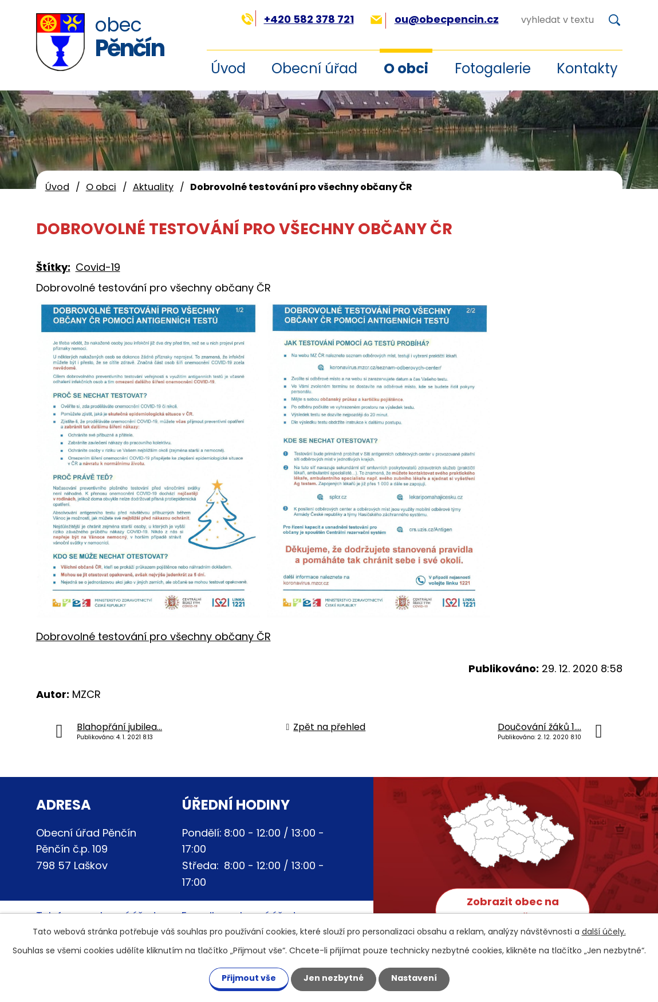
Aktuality (153, 187)
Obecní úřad (314, 68)
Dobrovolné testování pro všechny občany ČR (153, 636)
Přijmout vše (249, 978)
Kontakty (587, 68)
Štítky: (53, 267)
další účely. (604, 931)
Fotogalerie (493, 68)
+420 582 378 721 (297, 19)
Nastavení (414, 978)
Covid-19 (98, 267)
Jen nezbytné (334, 978)
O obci (406, 68)
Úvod (57, 187)
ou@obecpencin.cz (434, 19)
